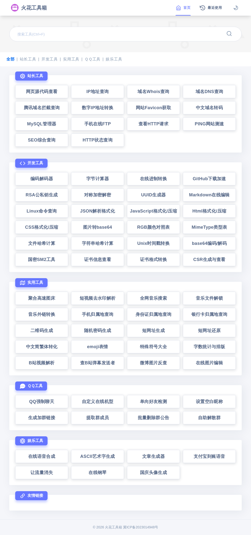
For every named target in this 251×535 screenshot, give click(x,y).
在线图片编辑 (209, 362)
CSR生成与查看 (209, 259)
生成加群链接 (41, 417)
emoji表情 (97, 346)
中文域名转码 (209, 107)
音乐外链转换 (41, 314)
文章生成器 (153, 456)
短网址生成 (153, 330)
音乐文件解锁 (209, 298)
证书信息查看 (97, 259)
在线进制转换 (153, 178)
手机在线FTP (97, 123)
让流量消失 (41, 472)
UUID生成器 (153, 194)
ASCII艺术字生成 (97, 456)
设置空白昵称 (209, 401)
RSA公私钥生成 (42, 194)
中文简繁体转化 (42, 346)
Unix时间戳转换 (153, 243)
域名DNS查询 (209, 91)
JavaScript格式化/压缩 (153, 211)
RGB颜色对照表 (153, 227)
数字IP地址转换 (97, 107)
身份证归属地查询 (154, 314)
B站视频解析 (41, 362)
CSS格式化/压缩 (41, 227)
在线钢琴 (97, 472)
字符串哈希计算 (97, 243)
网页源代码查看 (42, 91)
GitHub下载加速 (209, 178)
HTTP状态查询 (98, 140)
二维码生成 (41, 330)
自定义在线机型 (97, 401)
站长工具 (28, 59)
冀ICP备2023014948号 (140, 527)
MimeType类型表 (209, 227)
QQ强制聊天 (41, 401)
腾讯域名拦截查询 (42, 107)
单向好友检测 (153, 401)
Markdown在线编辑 (209, 194)
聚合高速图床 (41, 298)
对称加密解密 (97, 194)
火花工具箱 (29, 8)
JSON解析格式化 (97, 211)
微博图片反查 (153, 362)
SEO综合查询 (42, 140)
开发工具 (49, 59)
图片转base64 (97, 227)
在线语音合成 (41, 456)
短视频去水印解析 (98, 298)
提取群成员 (97, 417)
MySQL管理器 (41, 123)
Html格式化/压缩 (209, 211)
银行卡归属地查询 (209, 314)
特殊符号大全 (153, 346)
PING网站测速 (209, 123)
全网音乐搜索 (153, 298)
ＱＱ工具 (92, 59)
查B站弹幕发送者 (97, 362)
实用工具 (71, 59)
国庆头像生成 (153, 472)
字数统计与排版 (209, 346)
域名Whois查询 (153, 91)
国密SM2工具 (41, 259)
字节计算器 (97, 178)
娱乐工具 (114, 59)
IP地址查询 (97, 91)
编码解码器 (41, 178)
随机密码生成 (97, 330)
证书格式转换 (153, 259)
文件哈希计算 (41, 243)
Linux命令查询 (41, 211)
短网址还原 (209, 330)
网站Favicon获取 (153, 107)
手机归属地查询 (97, 314)
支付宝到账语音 (209, 456)
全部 (10, 59)
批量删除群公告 (153, 417)
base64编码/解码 (209, 243)
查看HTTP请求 (153, 123)
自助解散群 (209, 417)
